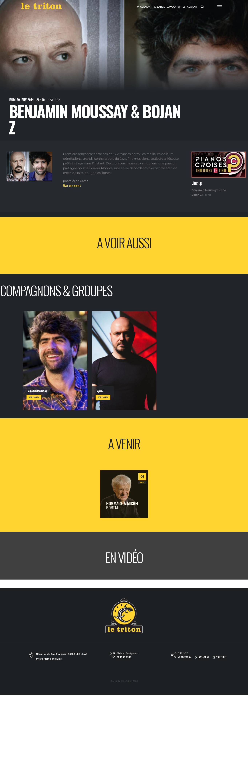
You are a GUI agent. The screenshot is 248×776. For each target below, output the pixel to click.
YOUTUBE (219, 657)
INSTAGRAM (202, 657)
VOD (171, 7)
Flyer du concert (72, 185)
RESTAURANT (187, 7)
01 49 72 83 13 (124, 657)
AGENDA (143, 7)
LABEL (159, 7)
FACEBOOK (184, 657)
